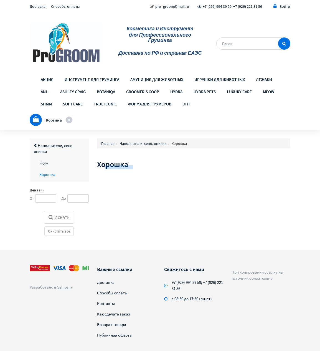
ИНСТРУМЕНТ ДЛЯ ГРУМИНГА (92, 79)
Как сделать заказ (113, 314)
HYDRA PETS (205, 91)
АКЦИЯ (47, 79)
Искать (59, 217)
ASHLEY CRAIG (73, 91)
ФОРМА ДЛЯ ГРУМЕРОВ (149, 104)
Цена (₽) (37, 190)
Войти (281, 6)
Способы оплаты (65, 6)
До (63, 198)
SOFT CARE (73, 104)
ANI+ (45, 91)
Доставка (37, 6)
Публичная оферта (114, 335)
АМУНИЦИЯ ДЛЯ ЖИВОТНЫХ (156, 79)
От (32, 198)
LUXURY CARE (239, 91)
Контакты (106, 303)
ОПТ (186, 104)
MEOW (268, 91)
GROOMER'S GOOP (142, 91)
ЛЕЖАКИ (264, 79)
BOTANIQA (106, 91)
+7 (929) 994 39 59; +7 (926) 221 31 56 (232, 6)
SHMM (46, 104)
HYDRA (176, 91)
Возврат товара (111, 324)
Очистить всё (59, 231)
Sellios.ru (65, 287)
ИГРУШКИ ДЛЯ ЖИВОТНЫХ (219, 79)
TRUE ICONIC (105, 104)
